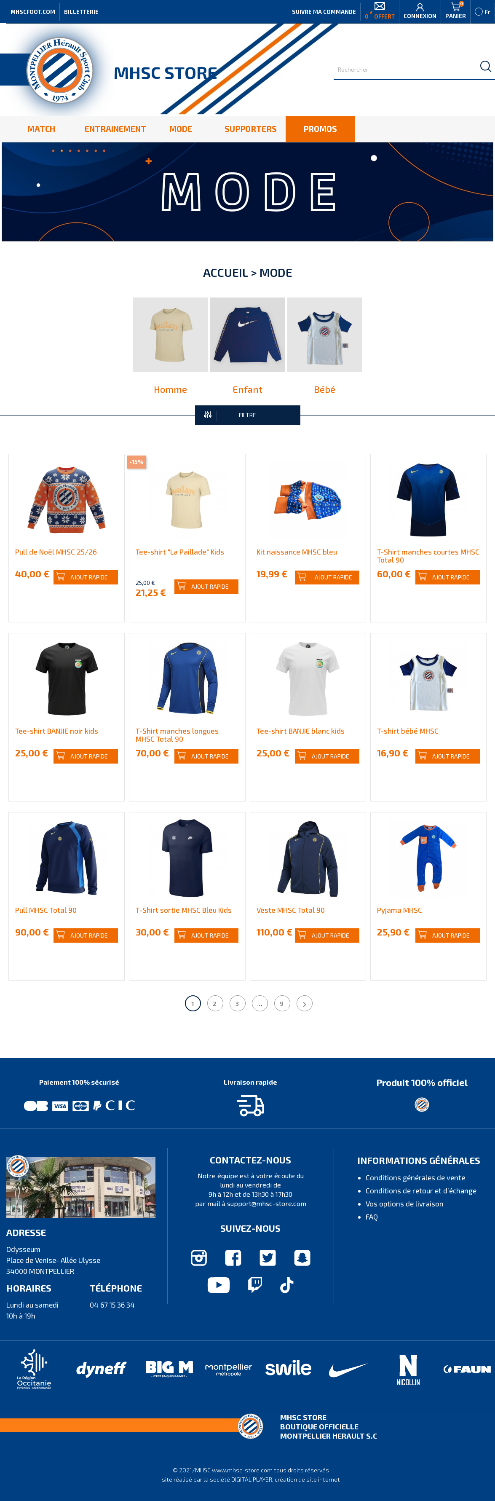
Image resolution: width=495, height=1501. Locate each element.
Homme (170, 389)
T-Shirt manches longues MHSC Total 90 (177, 734)
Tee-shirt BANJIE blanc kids (301, 730)
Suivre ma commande (324, 11)
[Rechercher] (414, 69)
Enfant (247, 389)
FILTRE (230, 415)
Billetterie (81, 11)
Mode (276, 272)
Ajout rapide (82, 577)
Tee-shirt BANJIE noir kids (56, 730)
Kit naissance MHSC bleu (297, 551)
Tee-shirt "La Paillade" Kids (180, 551)
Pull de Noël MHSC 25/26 (56, 551)
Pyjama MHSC (399, 910)
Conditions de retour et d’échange (421, 1190)
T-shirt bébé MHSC (408, 730)
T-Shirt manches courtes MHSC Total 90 (428, 555)
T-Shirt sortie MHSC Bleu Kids (184, 910)
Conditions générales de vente (415, 1177)
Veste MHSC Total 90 (291, 910)
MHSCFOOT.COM (33, 11)
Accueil (225, 272)
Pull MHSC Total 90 (46, 910)
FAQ (372, 1216)
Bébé (324, 389)
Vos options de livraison (405, 1203)
